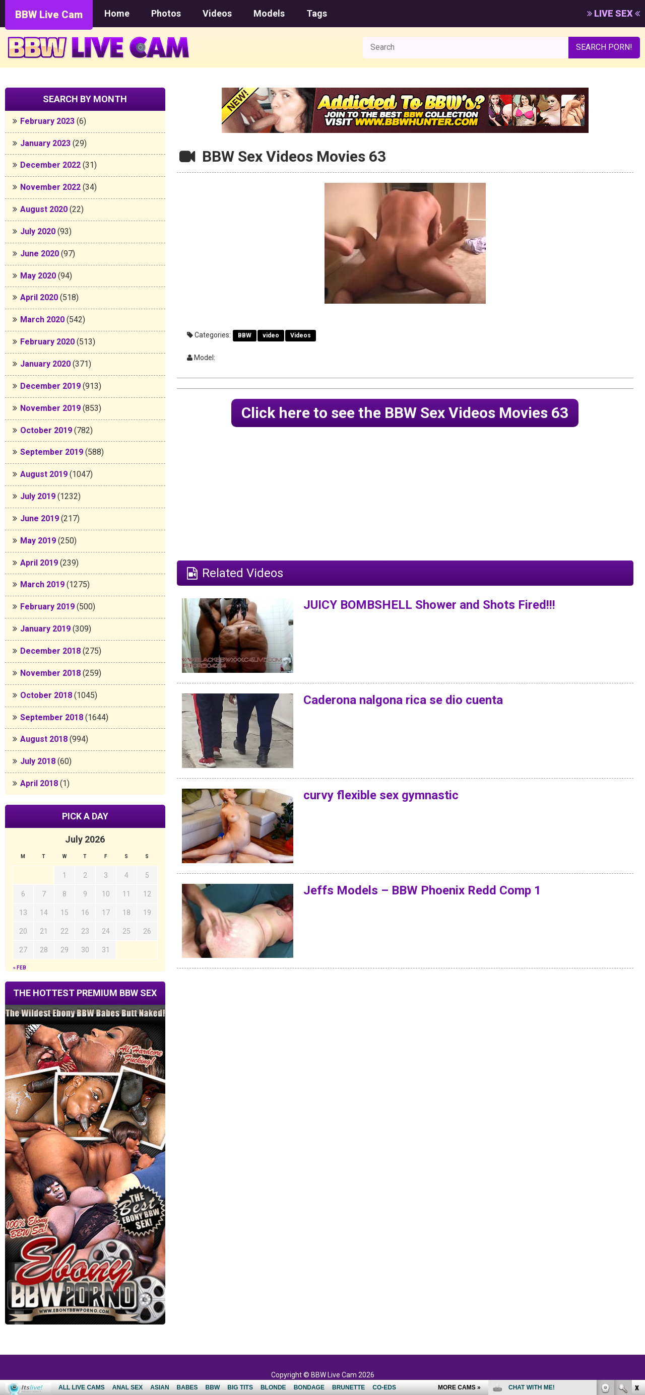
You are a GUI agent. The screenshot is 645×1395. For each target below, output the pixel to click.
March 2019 (42, 584)
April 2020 (39, 297)
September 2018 (51, 717)
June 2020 (39, 253)
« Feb (19, 967)
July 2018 (37, 761)
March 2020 (42, 319)
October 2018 (46, 695)
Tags (316, 13)
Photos (166, 13)
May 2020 (38, 276)
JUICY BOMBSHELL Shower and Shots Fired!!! (429, 605)
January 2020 (45, 364)
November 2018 (50, 673)
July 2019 (37, 496)
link (636, 1237)
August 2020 (44, 209)
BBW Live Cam (49, 15)
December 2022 (50, 165)
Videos (217, 13)
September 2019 (51, 452)
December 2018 (50, 651)
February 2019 (47, 606)
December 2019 (50, 386)
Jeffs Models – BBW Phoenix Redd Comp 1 (422, 890)
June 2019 (39, 518)
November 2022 (50, 187)
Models (269, 13)
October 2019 (46, 430)
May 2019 (38, 540)
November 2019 (50, 408)
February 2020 (47, 341)
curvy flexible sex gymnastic (381, 795)
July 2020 (37, 231)
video (271, 335)
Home (117, 13)
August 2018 (44, 739)
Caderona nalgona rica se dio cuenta (403, 700)
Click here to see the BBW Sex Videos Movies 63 (404, 413)
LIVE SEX (613, 13)
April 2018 (39, 783)
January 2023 (45, 143)
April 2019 (39, 563)
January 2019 (45, 629)
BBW (244, 335)
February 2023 (47, 121)
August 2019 (44, 474)
